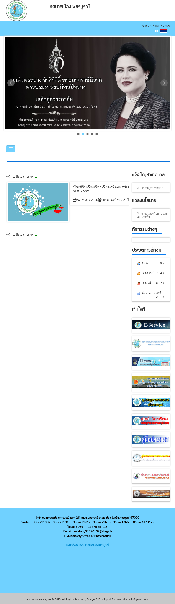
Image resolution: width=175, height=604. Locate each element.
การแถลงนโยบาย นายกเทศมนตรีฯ (153, 215)
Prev (11, 83)
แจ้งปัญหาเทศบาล (152, 188)
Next (164, 83)
